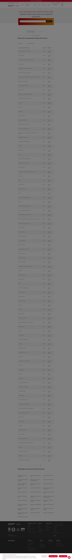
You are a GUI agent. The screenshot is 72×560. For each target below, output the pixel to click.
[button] (69, 557)
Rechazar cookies (53, 556)
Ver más (4, 559)
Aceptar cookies (63, 556)
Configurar (44, 556)
